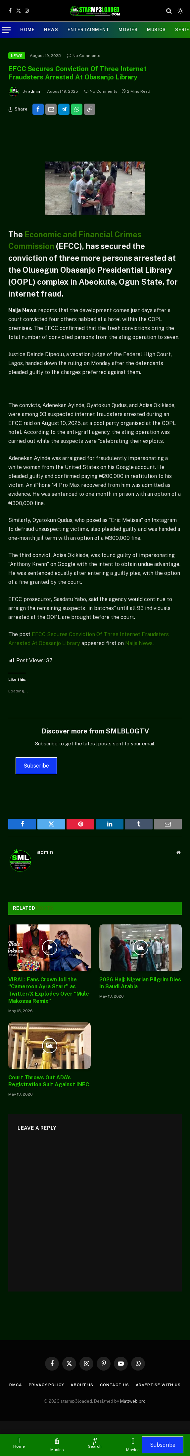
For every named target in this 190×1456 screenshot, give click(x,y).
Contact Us (114, 1385)
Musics (156, 29)
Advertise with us (158, 1385)
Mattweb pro (133, 1401)
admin (34, 91)
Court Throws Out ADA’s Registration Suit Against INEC (48, 1081)
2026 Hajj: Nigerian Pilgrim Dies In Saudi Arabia (140, 983)
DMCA (15, 1385)
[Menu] (6, 30)
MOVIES (128, 29)
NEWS (51, 29)
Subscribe (36, 766)
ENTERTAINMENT (88, 29)
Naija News (139, 643)
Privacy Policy (46, 1385)
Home (27, 29)
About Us (82, 1385)
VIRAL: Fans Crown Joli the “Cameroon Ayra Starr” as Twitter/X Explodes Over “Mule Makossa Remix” (48, 990)
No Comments (83, 55)
